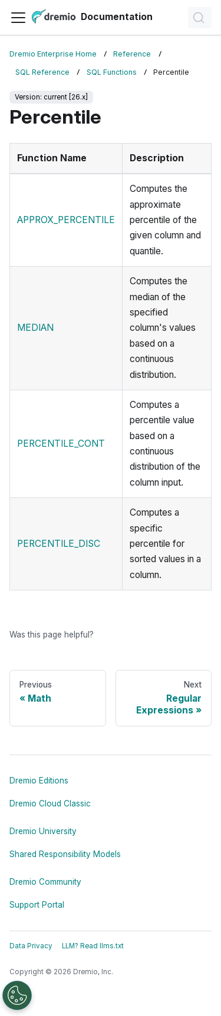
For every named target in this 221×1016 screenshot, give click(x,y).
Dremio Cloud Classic (50, 803)
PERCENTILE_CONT (61, 443)
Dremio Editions (38, 780)
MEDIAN (35, 327)
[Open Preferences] (17, 995)
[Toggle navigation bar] (18, 17)
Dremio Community (45, 881)
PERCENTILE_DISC (58, 543)
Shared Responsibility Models (65, 854)
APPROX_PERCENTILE (66, 219)
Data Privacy (30, 946)
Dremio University (43, 831)
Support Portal (36, 904)
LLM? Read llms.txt (93, 946)
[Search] (200, 17)
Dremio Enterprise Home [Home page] (53, 53)
